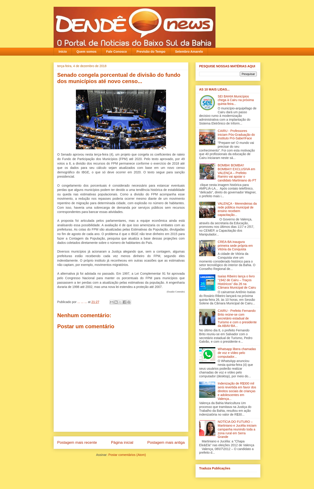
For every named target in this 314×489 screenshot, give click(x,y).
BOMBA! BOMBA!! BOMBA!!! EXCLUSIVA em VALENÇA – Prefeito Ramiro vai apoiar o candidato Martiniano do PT (237, 172)
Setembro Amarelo (189, 51)
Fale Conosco (116, 51)
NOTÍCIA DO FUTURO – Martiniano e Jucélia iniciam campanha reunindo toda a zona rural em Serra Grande (237, 429)
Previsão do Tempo (151, 51)
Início (63, 51)
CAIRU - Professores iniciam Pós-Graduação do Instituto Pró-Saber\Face (236, 134)
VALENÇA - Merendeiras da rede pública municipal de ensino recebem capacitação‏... (237, 209)
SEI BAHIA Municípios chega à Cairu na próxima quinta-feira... (236, 100)
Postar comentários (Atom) (127, 455)
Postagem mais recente (77, 442)
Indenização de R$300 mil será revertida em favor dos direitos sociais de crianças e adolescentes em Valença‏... (237, 391)
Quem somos (87, 51)
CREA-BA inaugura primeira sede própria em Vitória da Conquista (235, 245)
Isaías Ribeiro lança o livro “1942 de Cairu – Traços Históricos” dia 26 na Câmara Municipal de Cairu (237, 281)
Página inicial (122, 442)
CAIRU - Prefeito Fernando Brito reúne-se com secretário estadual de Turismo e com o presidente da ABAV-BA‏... (237, 318)
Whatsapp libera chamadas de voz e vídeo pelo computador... (237, 352)
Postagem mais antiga (166, 442)
